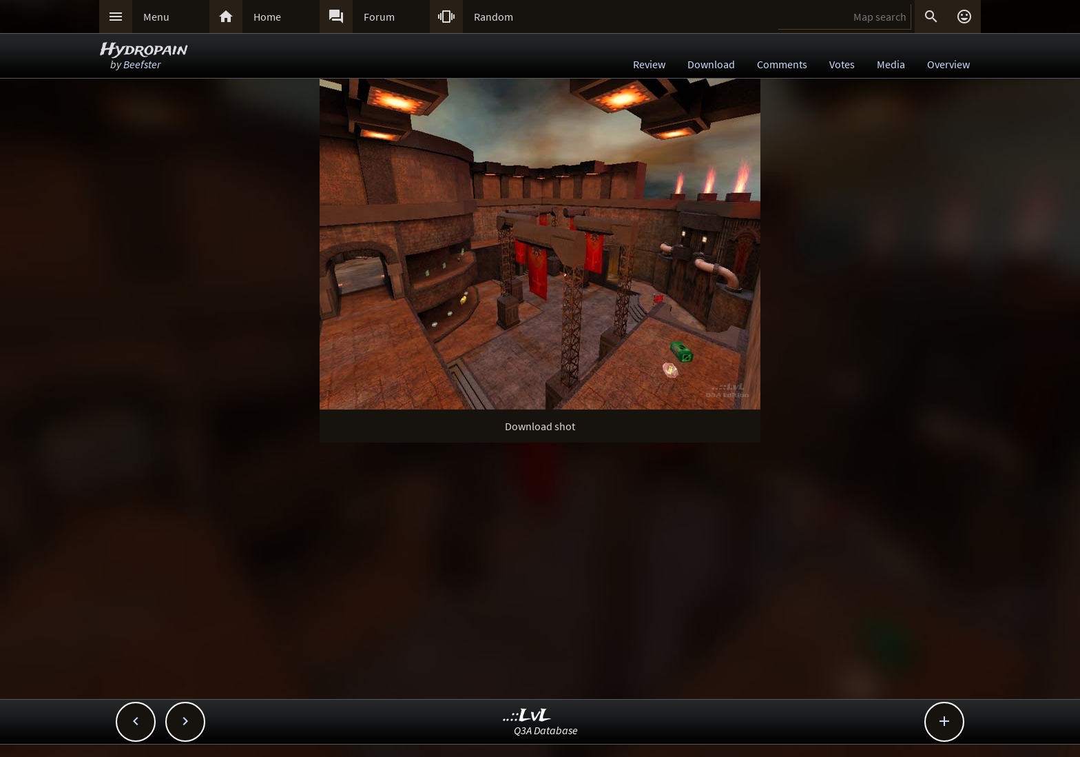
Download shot (540, 426)
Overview (948, 64)
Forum (379, 16)
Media (891, 64)
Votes (842, 64)
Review (649, 64)
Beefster (141, 64)
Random (493, 16)
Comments (782, 64)
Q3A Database (546, 730)
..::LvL (527, 716)
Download (711, 64)
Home (267, 16)
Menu (156, 16)
